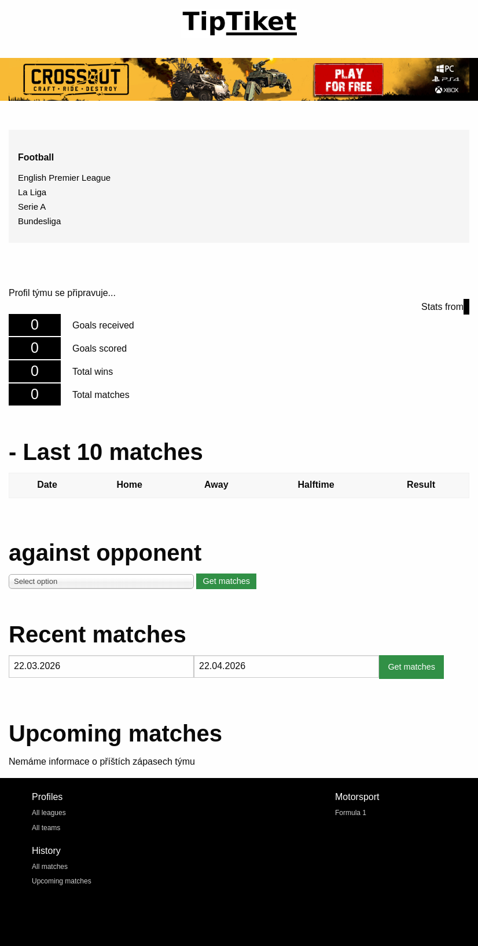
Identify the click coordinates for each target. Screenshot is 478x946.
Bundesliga (39, 221)
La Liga (32, 192)
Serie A (32, 206)
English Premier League (64, 177)
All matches (50, 867)
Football (36, 157)
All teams (46, 828)
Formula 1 (350, 813)
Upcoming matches (61, 881)
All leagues (49, 813)
